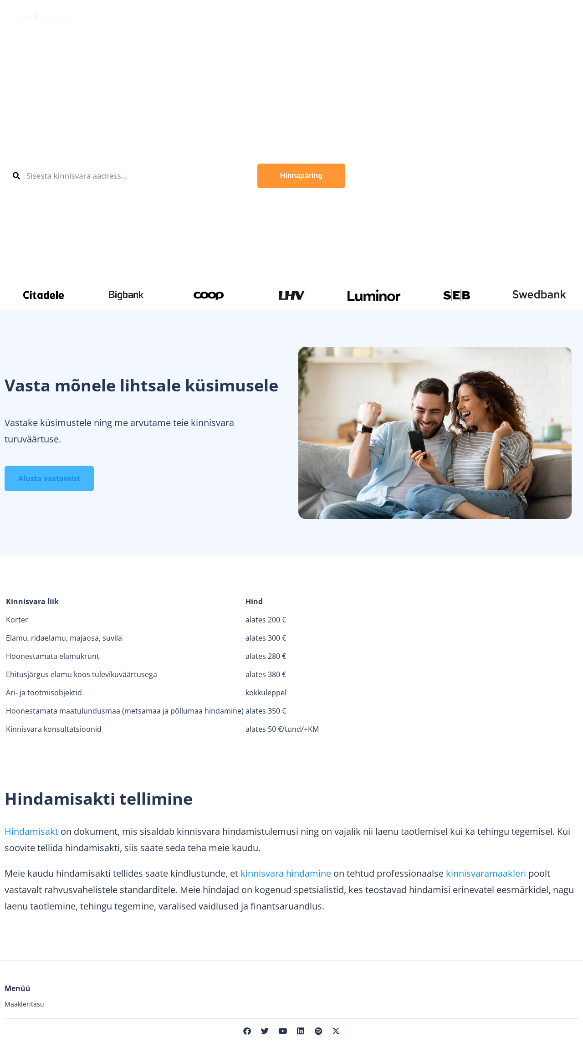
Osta (108, 16)
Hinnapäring (301, 176)
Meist (474, 16)
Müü (151, 16)
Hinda (230, 16)
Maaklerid (285, 16)
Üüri (190, 16)
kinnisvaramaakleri (486, 873)
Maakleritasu (24, 1004)
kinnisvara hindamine (285, 873)
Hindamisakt (31, 831)
